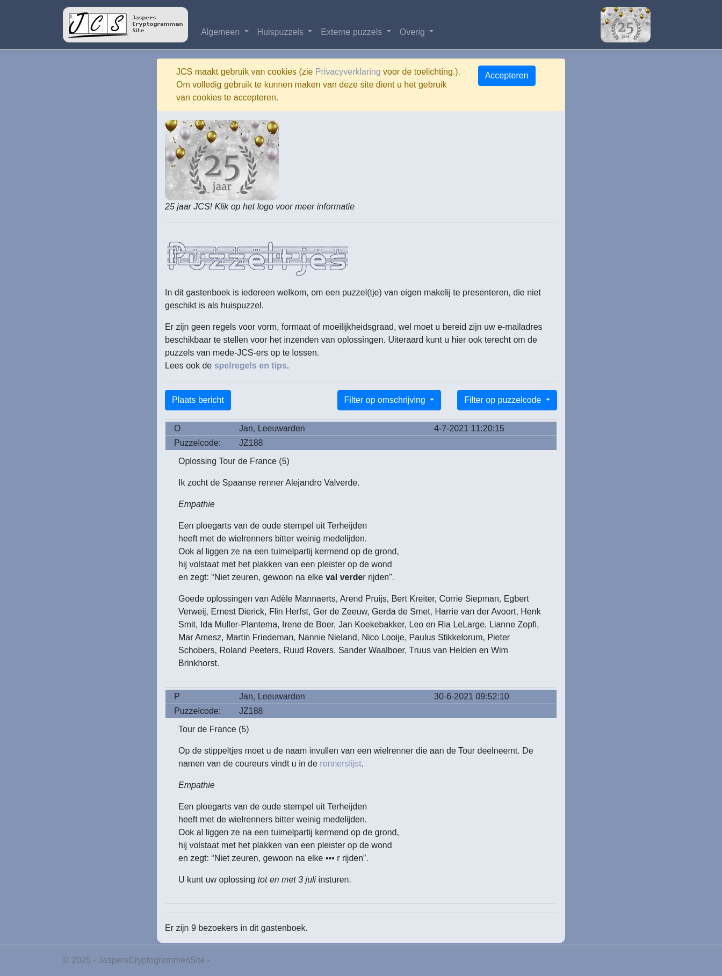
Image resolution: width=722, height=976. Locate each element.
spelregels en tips (250, 365)
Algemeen (221, 32)
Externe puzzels (352, 32)
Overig (414, 32)
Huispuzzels (281, 32)
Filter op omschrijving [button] (386, 399)
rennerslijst (340, 763)
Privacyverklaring (348, 71)
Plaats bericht (198, 399)
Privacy (227, 960)
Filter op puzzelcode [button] (504, 399)
